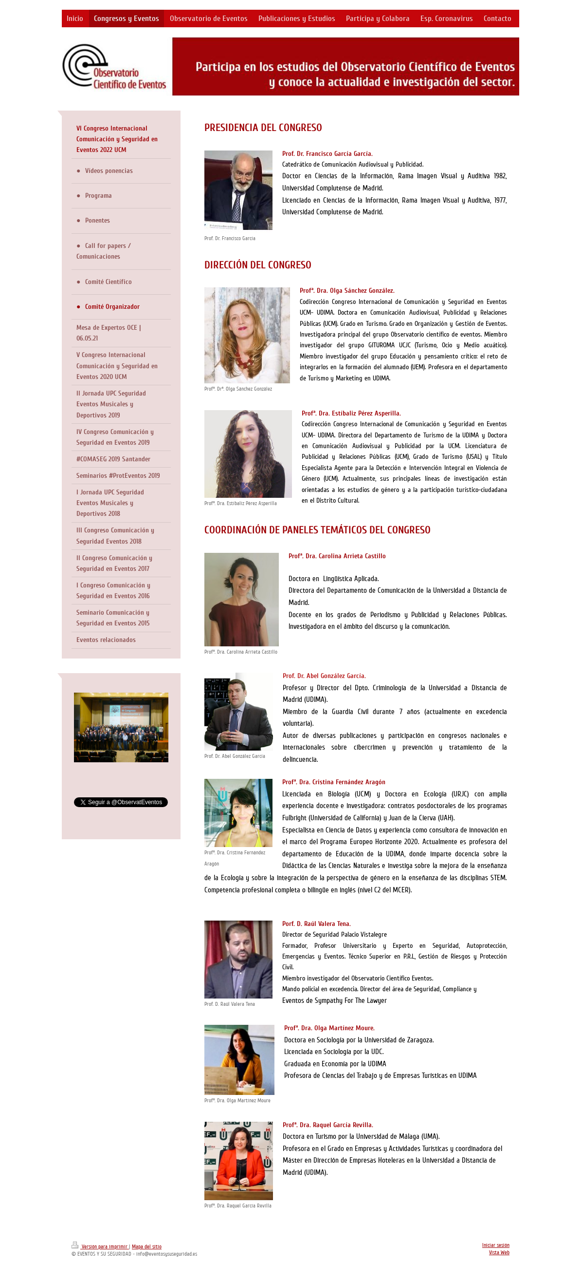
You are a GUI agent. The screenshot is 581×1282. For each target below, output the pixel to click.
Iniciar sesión (495, 1245)
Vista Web (499, 1252)
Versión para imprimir (100, 1247)
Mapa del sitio (147, 1247)
